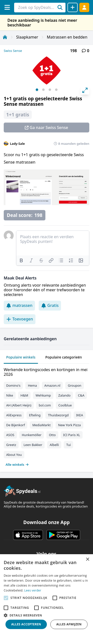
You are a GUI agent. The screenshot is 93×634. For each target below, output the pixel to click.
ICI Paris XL (71, 435)
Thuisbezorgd (58, 415)
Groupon (74, 385)
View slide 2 (43, 89)
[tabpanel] (46, 416)
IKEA (79, 415)
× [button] (87, 559)
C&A (81, 395)
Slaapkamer (27, 37)
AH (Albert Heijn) (18, 405)
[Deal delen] (72, 7)
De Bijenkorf (15, 425)
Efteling (34, 415)
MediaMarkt (41, 425)
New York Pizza (69, 425)
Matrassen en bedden (67, 37)
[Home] (4, 37)
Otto (52, 435)
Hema (32, 385)
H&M (24, 395)
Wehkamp (43, 395)
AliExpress (14, 415)
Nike (9, 395)
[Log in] (84, 7)
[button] (46, 615)
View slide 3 (50, 89)
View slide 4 (56, 89)
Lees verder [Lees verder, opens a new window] (32, 590)
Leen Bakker (33, 445)
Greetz (11, 445)
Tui (68, 445)
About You (14, 454)
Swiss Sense (13, 50)
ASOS (10, 435)
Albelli (54, 445)
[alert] (46, 594)
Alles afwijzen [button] (69, 624)
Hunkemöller (31, 435)
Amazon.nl (52, 385)
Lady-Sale (17, 144)
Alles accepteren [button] (26, 624)
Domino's (13, 385)
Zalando (64, 395)
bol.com (45, 405)
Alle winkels (17, 464)
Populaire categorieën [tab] (63, 357)
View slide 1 (37, 89)
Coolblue (65, 405)
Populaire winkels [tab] (20, 357)
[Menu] (7, 7)
